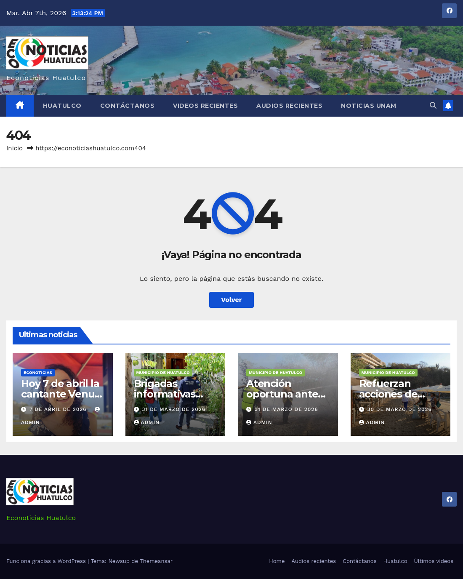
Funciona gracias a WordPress (47, 561)
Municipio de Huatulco (163, 372)
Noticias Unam (368, 105)
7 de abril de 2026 (59, 409)
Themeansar (156, 561)
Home (277, 561)
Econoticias (38, 372)
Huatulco (62, 105)
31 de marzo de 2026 (173, 409)
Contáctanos (127, 105)
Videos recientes (205, 105)
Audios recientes (289, 105)
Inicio (14, 148)
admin (147, 422)
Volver (231, 300)
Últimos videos (433, 561)
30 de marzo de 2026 (399, 409)
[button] (433, 105)
